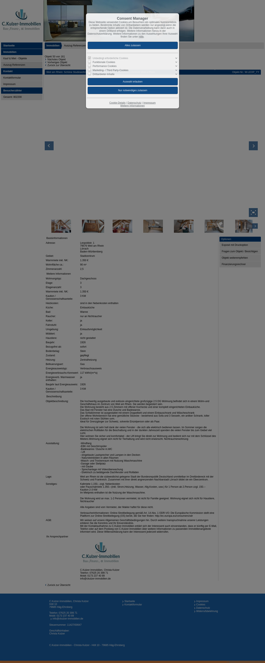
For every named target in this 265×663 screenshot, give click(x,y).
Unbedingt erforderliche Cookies (110, 58)
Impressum (149, 102)
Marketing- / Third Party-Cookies (111, 70)
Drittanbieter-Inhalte (103, 74)
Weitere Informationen (132, 105)
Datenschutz (134, 102)
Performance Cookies (105, 66)
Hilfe (141, 36)
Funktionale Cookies (104, 62)
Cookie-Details (117, 102)
